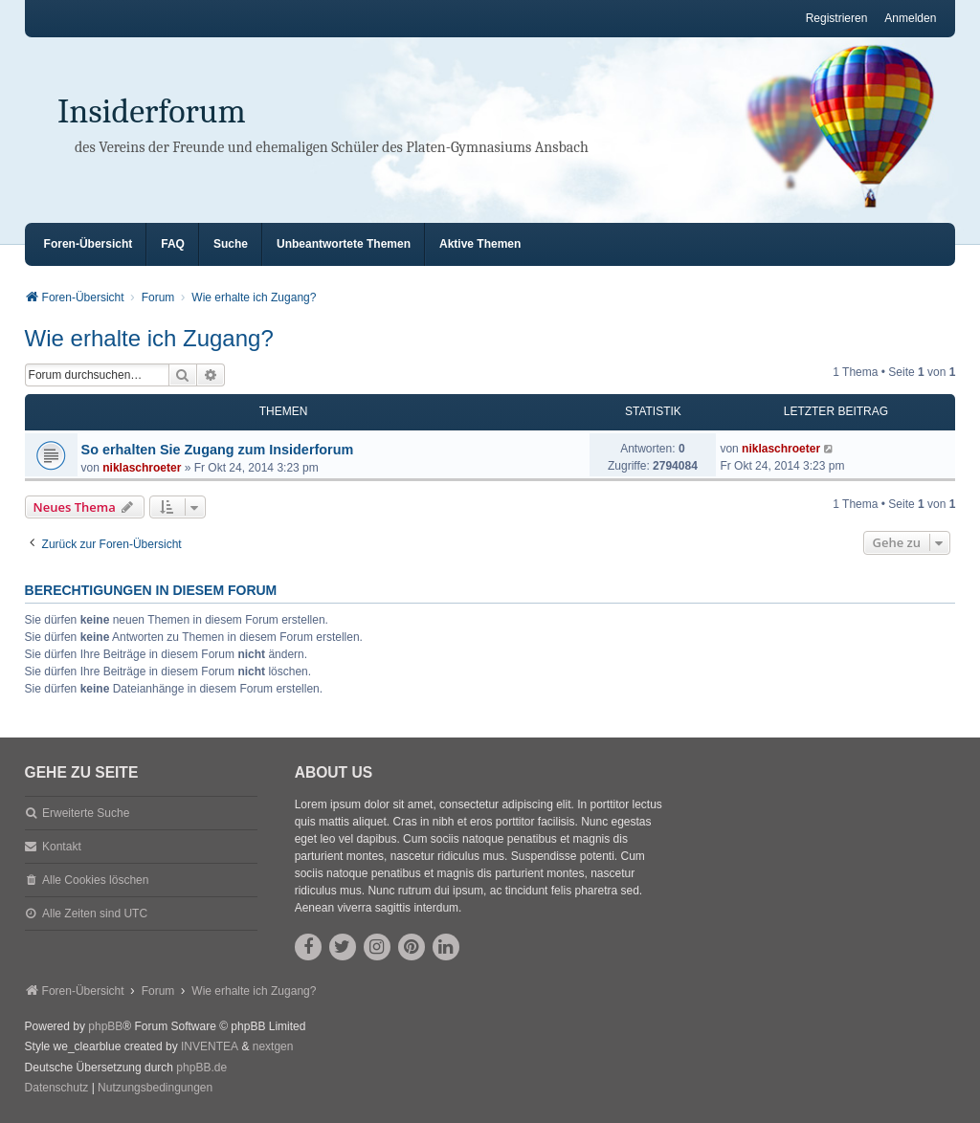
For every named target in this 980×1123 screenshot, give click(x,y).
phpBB (105, 1026)
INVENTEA (209, 1046)
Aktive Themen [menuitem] (480, 244)
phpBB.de (201, 1067)
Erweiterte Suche (85, 813)
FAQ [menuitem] (173, 244)
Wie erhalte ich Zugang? (149, 338)
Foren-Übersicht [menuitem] (88, 244)
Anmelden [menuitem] (910, 18)
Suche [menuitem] (230, 244)
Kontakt (61, 846)
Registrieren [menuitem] (837, 18)
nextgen (273, 1046)
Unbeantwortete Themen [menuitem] (344, 244)
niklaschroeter (141, 467)
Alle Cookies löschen (95, 880)
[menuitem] (57, 1088)
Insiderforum (151, 111)
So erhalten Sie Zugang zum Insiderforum (217, 449)
